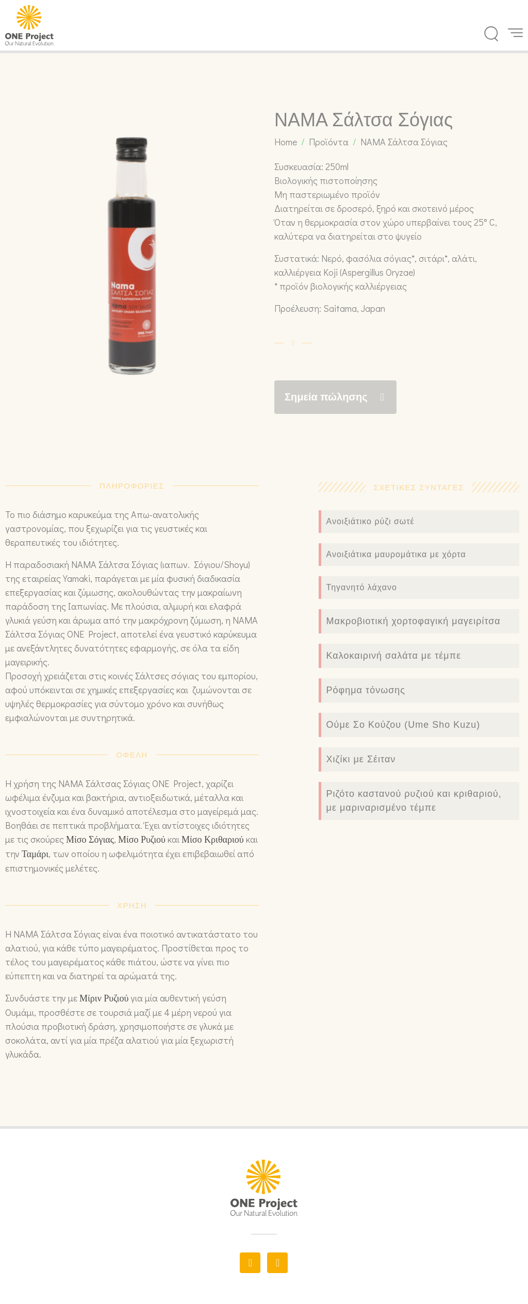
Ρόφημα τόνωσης (365, 690)
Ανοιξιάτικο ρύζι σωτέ (370, 521)
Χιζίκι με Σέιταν (361, 759)
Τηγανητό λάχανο (361, 587)
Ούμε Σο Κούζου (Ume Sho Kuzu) (403, 725)
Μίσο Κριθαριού (213, 839)
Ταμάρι (35, 854)
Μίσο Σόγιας (90, 839)
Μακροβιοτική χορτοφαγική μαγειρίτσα (413, 621)
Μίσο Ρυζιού (142, 839)
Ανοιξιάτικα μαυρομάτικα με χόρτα (396, 554)
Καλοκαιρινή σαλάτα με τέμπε (393, 655)
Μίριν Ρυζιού (103, 998)
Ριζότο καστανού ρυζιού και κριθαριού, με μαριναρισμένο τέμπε (414, 801)
